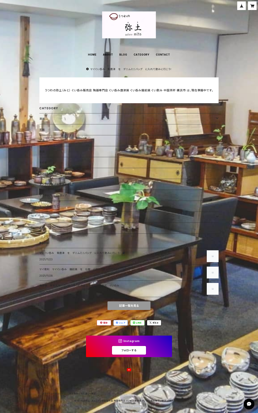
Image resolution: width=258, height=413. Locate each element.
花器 (42, 140)
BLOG (123, 54)
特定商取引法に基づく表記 (82, 393)
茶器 (42, 129)
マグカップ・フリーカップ (53, 195)
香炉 (42, 228)
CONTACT (163, 54)
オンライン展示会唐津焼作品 (55, 184)
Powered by (129, 406)
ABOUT (108, 54)
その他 (43, 162)
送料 (42, 217)
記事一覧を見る (129, 305)
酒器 (42, 118)
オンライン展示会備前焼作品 (55, 173)
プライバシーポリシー (52, 393)
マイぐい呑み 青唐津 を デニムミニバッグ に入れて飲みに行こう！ (129, 69)
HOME (92, 54)
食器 (42, 151)
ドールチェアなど (49, 206)
